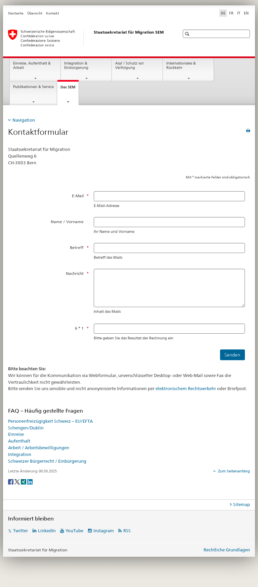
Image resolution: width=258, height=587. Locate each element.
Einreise (16, 434)
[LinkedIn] (30, 481)
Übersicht (34, 13)
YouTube (74, 530)
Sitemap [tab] (241, 504)
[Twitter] (17, 481)
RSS (127, 530)
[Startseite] (87, 38)
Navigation (23, 120)
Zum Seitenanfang (233, 471)
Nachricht (75, 273)
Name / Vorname (67, 221)
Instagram (103, 530)
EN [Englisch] (246, 13)
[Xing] (24, 481)
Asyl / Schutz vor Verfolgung (129, 65)
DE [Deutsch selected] (223, 13)
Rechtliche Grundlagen (227, 549)
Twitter (20, 530)
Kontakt (52, 13)
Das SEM (69, 88)
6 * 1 (79, 328)
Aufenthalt (19, 441)
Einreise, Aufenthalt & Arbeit (32, 65)
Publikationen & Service (33, 87)
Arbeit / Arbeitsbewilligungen (38, 447)
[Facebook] (11, 481)
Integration (19, 454)
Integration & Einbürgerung (76, 65)
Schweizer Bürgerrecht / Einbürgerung (47, 461)
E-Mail (78, 195)
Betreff (77, 247)
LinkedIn (47, 530)
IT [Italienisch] (238, 13)
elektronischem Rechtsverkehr (186, 388)
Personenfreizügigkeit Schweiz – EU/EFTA (50, 421)
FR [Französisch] (231, 13)
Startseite (16, 13)
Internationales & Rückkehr (181, 65)
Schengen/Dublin (26, 427)
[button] (188, 34)
